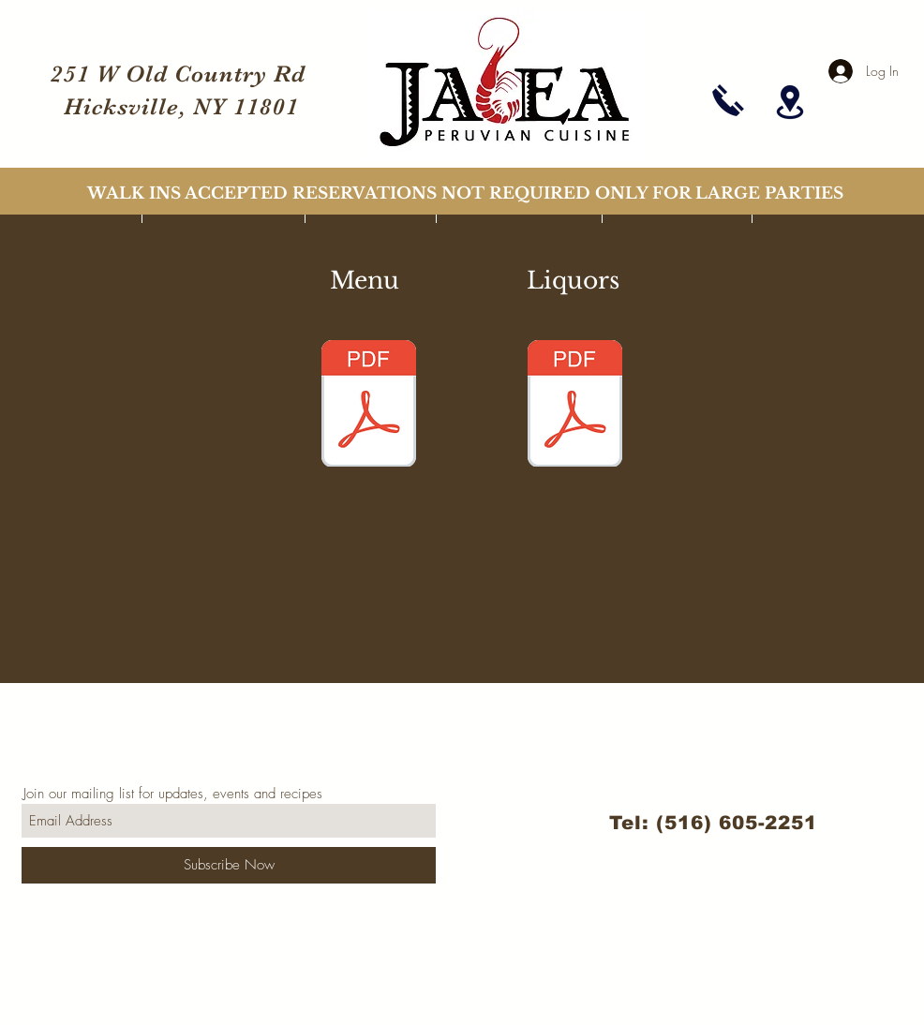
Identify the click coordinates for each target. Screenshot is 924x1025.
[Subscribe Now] (229, 865)
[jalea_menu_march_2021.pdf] (368, 405)
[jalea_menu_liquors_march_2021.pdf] (574, 405)
